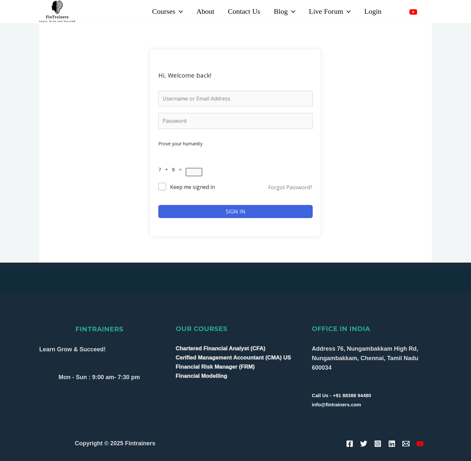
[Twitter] (363, 443)
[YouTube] (413, 12)
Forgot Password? (290, 187)
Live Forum (328, 11)
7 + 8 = (172, 169)
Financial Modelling (201, 376)
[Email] (406, 443)
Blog (282, 11)
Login (372, 11)
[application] (174, 11)
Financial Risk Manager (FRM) (215, 367)
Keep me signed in (192, 187)
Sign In (235, 211)
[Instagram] (428, 12)
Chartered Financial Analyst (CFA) (220, 348)
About (201, 11)
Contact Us (241, 11)
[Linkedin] (399, 12)
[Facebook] (349, 443)
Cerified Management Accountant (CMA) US (233, 358)
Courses (162, 11)
